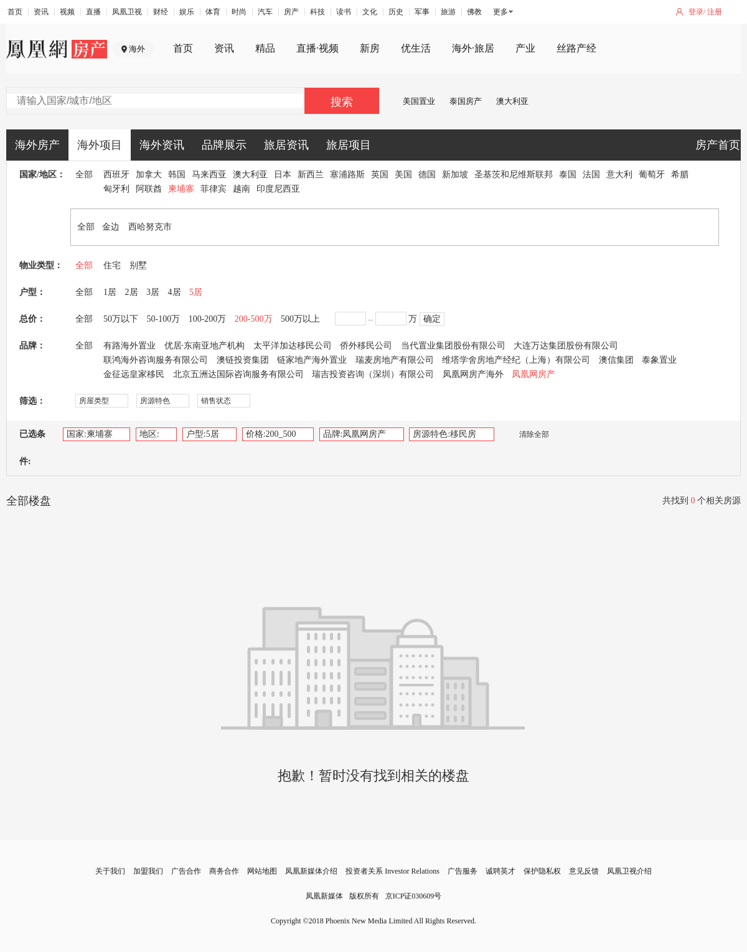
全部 (84, 174)
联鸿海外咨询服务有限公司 (155, 360)
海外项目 (99, 145)
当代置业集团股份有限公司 (453, 345)
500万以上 (300, 319)
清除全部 (528, 434)
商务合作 (224, 871)
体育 (212, 11)
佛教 (474, 11)
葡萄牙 (652, 174)
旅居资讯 (286, 145)
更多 (500, 11)
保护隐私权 (542, 871)
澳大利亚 (512, 101)
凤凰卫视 (127, 11)
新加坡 (455, 174)
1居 (109, 292)
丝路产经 (576, 48)
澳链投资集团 (243, 360)
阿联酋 (149, 189)
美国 (403, 174)
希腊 (679, 174)
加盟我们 (148, 871)
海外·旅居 (473, 48)
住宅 (112, 265)
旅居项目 (348, 145)
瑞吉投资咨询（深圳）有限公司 (373, 374)
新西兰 (311, 174)
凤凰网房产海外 (473, 374)
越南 (241, 189)
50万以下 (120, 319)
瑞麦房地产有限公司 (394, 360)
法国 (591, 174)
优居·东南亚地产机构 (204, 345)
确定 (432, 319)
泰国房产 (465, 101)
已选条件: (32, 447)
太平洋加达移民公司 (292, 345)
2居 (131, 292)
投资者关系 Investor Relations (392, 871)
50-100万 (164, 319)
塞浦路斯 (347, 174)
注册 (714, 11)
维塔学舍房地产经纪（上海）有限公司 (516, 360)
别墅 (138, 265)
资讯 (41, 11)
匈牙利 (116, 189)
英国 (379, 174)
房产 (291, 11)
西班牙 (116, 174)
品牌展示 (224, 145)
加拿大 (149, 174)
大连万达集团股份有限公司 (566, 345)
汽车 (265, 11)
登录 (695, 11)
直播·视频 (317, 48)
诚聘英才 (500, 871)
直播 (93, 11)
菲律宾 (213, 189)
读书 (343, 11)
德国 (427, 174)
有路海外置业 (129, 345)
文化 (369, 11)
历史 (395, 11)
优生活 (416, 48)
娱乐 (186, 11)
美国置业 (419, 101)
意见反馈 (584, 871)
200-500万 (254, 319)
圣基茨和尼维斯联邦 (513, 174)
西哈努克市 (150, 226)
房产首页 (717, 145)
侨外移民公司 (366, 345)
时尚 (239, 11)
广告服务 (462, 871)
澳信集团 (616, 360)
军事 (422, 11)
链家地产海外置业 (312, 360)
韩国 (177, 174)
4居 (174, 292)
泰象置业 (659, 360)
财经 (160, 11)
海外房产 (37, 145)
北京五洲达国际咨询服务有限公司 (238, 374)
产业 (525, 48)
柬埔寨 (181, 189)
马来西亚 (209, 174)
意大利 (619, 174)
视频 (67, 11)
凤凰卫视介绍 (629, 871)
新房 (370, 48)
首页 (14, 11)
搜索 (342, 102)
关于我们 (110, 871)
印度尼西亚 (278, 189)
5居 (195, 292)
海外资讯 (161, 145)
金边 (111, 226)
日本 (282, 174)
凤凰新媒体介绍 (311, 871)
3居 (152, 292)
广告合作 (186, 871)
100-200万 (208, 319)
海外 (137, 49)
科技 (317, 11)
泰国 (567, 174)
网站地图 (262, 871)
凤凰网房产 (533, 374)
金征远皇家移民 (133, 374)
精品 (265, 48)
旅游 (448, 11)
